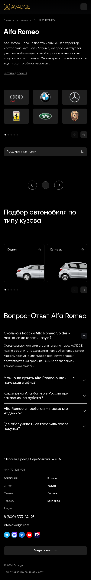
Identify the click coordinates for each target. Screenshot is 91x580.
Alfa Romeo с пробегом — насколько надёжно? (36, 411)
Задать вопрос (45, 550)
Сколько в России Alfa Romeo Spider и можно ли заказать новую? (37, 336)
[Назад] (32, 185)
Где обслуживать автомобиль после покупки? (36, 426)
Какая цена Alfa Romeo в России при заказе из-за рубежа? (36, 396)
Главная (9, 20)
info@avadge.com (16, 525)
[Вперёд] (58, 185)
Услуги (51, 486)
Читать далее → (15, 73)
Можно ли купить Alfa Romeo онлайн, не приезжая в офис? (39, 380)
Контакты (53, 501)
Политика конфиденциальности (24, 572)
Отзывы (52, 493)
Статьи (8, 493)
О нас (7, 486)
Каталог (26, 20)
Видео (8, 508)
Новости (9, 501)
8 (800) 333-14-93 (19, 517)
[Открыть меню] (83, 6)
